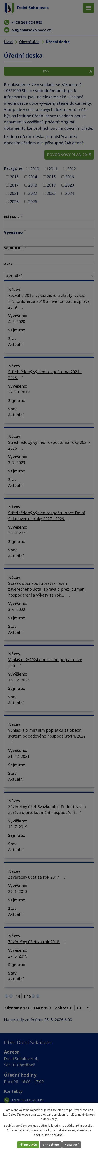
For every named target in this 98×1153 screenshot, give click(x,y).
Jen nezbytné (51, 1144)
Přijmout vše (28, 1144)
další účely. (50, 1119)
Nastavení (72, 1144)
